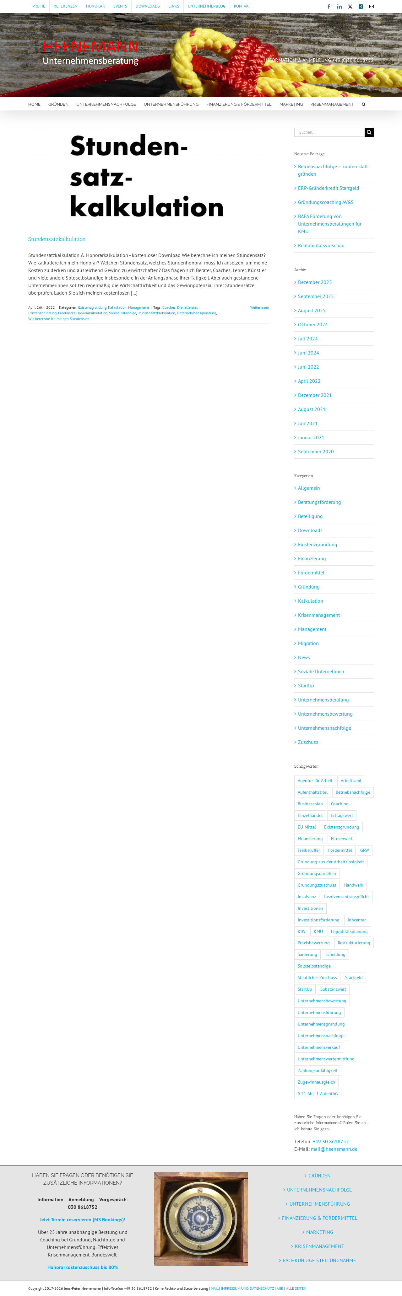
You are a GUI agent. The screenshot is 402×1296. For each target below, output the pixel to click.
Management (138, 307)
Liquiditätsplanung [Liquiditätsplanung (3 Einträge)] (349, 931)
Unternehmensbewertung (325, 714)
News (304, 657)
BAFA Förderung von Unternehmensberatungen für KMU (329, 223)
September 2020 (316, 451)
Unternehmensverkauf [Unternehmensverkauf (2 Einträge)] (319, 1047)
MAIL (214, 1288)
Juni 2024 (308, 352)
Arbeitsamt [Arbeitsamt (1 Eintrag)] (351, 780)
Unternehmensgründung (196, 313)
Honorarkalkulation (91, 313)
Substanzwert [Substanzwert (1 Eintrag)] (333, 989)
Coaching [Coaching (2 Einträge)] (340, 804)
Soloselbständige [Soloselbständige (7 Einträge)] (314, 966)
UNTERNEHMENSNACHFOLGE (319, 1190)
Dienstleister (187, 307)
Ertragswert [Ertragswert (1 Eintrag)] (342, 815)
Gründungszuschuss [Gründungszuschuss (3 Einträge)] (317, 885)
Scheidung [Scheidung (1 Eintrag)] (335, 954)
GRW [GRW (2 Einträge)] (364, 850)
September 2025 (316, 296)
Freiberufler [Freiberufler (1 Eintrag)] (309, 850)
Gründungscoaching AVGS (326, 202)
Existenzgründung (92, 307)
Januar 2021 (311, 437)
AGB (280, 1288)
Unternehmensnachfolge (324, 728)
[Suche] (369, 132)
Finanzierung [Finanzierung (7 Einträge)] (310, 838)
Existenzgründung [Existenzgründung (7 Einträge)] (341, 827)
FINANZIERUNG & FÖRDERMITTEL (319, 1218)
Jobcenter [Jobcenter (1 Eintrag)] (357, 920)
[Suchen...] (329, 132)
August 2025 (312, 310)
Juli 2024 (308, 338)
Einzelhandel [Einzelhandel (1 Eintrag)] (310, 815)
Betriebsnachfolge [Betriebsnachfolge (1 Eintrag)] (353, 792)
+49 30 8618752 (331, 1141)
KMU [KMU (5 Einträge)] (318, 931)
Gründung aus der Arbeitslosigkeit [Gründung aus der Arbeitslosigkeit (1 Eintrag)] (331, 862)
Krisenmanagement (319, 615)
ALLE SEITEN (296, 1288)
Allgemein (309, 488)
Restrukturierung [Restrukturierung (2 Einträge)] (354, 943)
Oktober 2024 (313, 324)
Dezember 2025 (315, 282)
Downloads (310, 530)
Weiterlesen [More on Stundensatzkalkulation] (259, 307)
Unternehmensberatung (323, 699)
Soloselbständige (122, 313)
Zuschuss (308, 742)
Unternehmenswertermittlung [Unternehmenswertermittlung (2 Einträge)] (326, 1059)
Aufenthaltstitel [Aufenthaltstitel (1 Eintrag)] (313, 792)
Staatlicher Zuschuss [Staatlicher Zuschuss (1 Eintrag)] (317, 977)
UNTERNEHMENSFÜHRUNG (320, 1204)
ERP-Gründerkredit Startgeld (328, 188)
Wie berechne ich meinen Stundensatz (58, 318)
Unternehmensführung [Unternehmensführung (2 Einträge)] (319, 1012)
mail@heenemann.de (334, 1149)
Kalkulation (117, 307)
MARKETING (319, 1232)
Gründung (309, 587)
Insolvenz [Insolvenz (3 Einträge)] (307, 896)
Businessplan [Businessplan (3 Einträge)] (310, 804)
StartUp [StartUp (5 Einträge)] (305, 989)
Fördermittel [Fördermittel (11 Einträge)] (340, 850)
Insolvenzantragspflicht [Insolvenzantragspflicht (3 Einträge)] (346, 896)
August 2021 (312, 409)
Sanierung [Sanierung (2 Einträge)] (307, 954)
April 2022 (309, 381)
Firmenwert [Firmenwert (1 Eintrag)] (342, 838)
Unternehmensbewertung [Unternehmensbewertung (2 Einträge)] (322, 1001)
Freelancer (66, 313)
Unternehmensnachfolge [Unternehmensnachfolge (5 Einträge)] (321, 1035)
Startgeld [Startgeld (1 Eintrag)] (354, 977)
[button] (364, 104)
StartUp (306, 685)
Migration (308, 643)
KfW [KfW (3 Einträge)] (302, 931)
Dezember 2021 (315, 395)
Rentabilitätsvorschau (321, 245)
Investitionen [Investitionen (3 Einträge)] (310, 908)
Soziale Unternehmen (321, 671)
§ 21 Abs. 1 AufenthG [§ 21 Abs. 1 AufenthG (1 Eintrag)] (318, 1093)
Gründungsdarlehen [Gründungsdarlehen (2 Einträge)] (317, 873)
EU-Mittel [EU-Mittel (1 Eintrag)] (307, 827)
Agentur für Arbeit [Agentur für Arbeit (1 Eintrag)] (315, 780)
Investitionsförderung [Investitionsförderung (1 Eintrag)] (319, 920)
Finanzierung (312, 558)
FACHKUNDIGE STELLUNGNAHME (319, 1260)
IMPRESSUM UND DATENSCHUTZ (247, 1288)
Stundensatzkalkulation (57, 239)
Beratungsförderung (319, 502)
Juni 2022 (308, 367)
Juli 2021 (308, 423)
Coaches (169, 307)
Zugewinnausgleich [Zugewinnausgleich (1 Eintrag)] (316, 1082)
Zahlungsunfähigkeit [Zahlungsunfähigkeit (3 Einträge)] (318, 1070)
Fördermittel (311, 572)
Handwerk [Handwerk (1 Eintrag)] (353, 885)
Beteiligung (310, 516)
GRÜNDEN (319, 1175)
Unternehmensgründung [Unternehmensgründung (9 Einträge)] (321, 1024)
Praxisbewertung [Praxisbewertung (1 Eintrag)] (314, 943)
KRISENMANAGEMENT (319, 1246)
